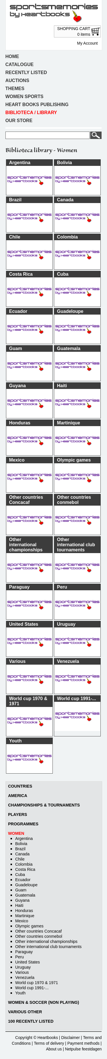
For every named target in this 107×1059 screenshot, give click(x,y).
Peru (19, 957)
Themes (15, 88)
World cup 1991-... (32, 988)
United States (27, 962)
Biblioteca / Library (31, 112)
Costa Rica (25, 869)
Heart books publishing (36, 104)
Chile (20, 859)
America (17, 795)
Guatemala (25, 895)
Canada (22, 854)
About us (54, 1049)
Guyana (22, 900)
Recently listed (26, 72)
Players (17, 814)
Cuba (20, 874)
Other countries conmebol (38, 936)
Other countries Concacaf (38, 931)
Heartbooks (47, 1037)
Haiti (19, 905)
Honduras (24, 910)
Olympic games (29, 926)
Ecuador (23, 879)
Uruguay (23, 967)
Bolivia (21, 843)
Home (12, 56)
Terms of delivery (49, 1043)
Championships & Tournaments (44, 805)
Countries (20, 786)
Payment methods (83, 1043)
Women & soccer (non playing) (43, 1002)
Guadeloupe (26, 885)
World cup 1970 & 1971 (36, 982)
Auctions (17, 80)
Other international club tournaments (48, 946)
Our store (19, 120)
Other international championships (46, 941)
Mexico (21, 921)
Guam (20, 890)
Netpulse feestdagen (83, 1049)
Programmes (23, 824)
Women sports (24, 96)
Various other (25, 1012)
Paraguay (24, 951)
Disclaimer (70, 1037)
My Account (87, 43)
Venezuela (24, 977)
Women (16, 833)
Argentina (24, 838)
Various (22, 972)
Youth (20, 993)
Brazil (20, 849)
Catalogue (19, 64)
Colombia (24, 864)
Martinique (24, 915)
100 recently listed (30, 1021)
